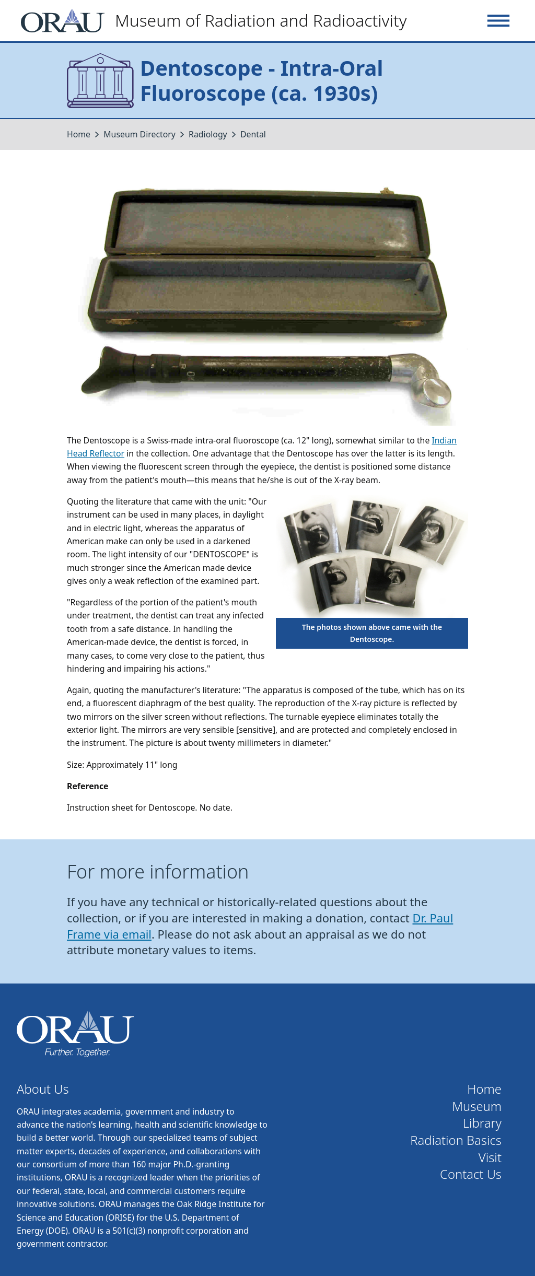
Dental (253, 134)
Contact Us (471, 1174)
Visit (490, 1157)
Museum (477, 1106)
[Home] (218, 20)
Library (482, 1123)
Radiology (209, 134)
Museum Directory (139, 134)
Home (78, 134)
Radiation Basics (456, 1140)
